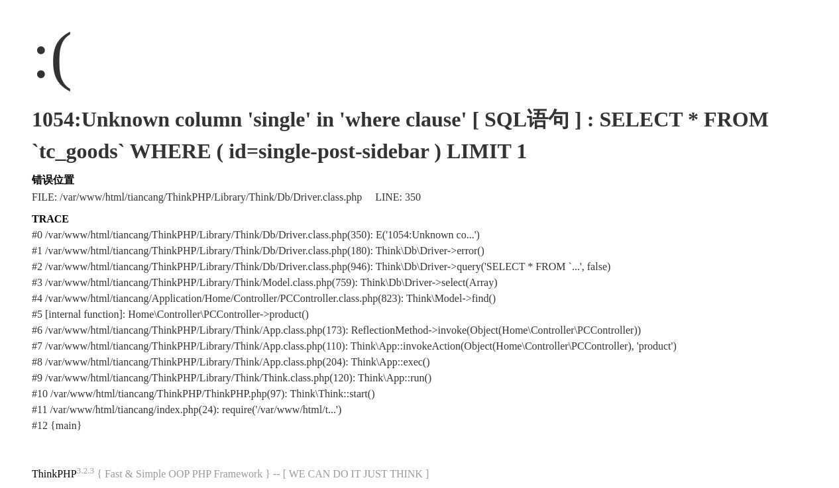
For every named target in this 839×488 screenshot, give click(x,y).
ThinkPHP (54, 473)
